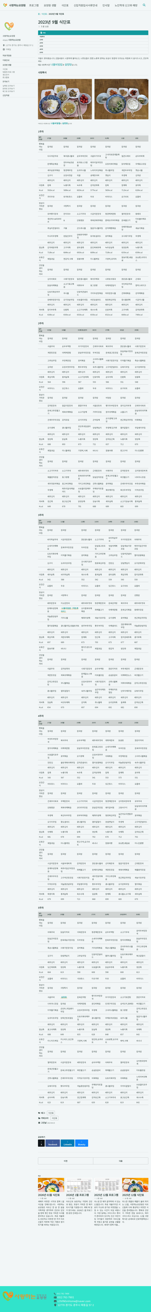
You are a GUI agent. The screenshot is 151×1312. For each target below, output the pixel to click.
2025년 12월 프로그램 (106, 1239)
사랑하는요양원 (17, 5)
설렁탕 (73, 72)
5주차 (42, 57)
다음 (120, 1202)
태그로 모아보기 (9, 95)
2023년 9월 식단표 (54, 22)
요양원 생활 (48, 5)
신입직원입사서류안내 (84, 5)
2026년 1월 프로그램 (77, 1239)
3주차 (42, 49)
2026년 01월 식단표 (49, 1239)
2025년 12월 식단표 (133, 1239)
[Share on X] (42, 1184)
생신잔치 (6, 77)
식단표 (63, 5)
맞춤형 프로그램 (28, 5)
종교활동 (6, 80)
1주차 (42, 41)
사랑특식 (43, 37)
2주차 (42, 45)
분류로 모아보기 (9, 92)
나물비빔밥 (61, 72)
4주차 (42, 53)
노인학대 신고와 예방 (124, 5)
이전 (65, 1202)
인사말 (104, 5)
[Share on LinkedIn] (70, 1184)
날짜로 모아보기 (9, 89)
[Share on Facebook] (55, 1184)
